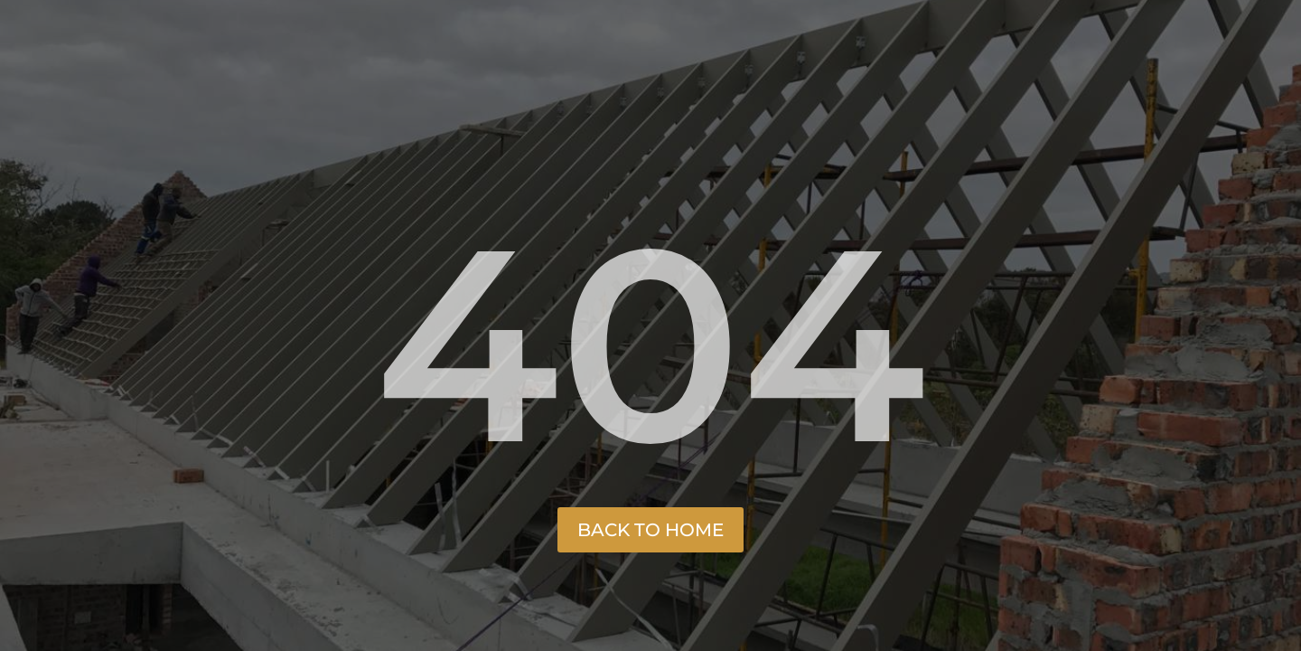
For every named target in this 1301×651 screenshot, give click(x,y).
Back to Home (650, 530)
